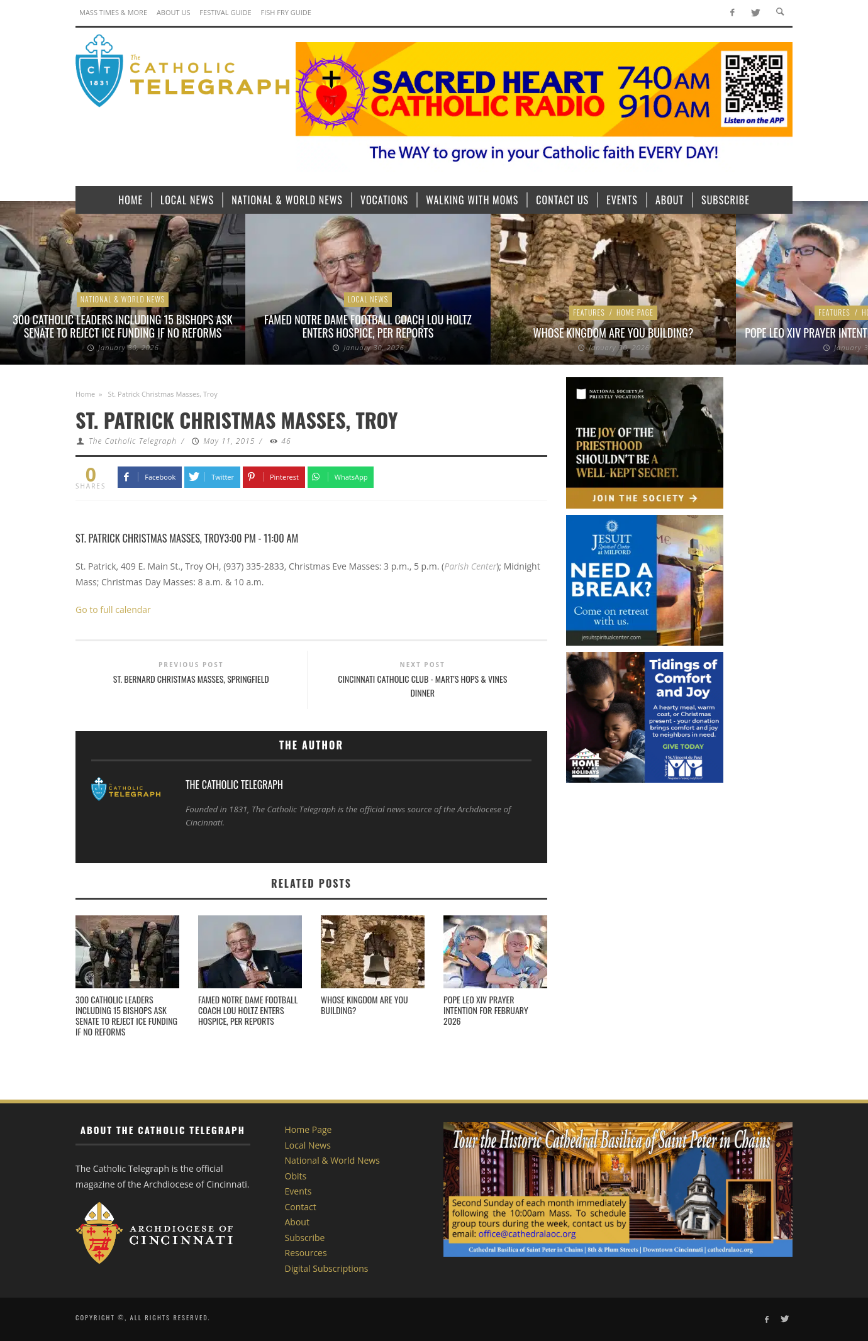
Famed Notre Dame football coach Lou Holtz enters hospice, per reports (368, 326)
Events (298, 1191)
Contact (300, 1207)
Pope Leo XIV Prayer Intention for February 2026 (485, 1010)
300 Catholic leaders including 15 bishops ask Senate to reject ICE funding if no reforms (122, 326)
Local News (368, 299)
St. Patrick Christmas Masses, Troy (149, 538)
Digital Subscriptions (327, 1268)
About (297, 1222)
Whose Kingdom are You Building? (613, 332)
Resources (306, 1253)
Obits (296, 1176)
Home (85, 394)
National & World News (123, 299)
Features (589, 312)
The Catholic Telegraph (133, 441)
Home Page (635, 312)
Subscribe (305, 1238)
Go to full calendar (113, 609)
